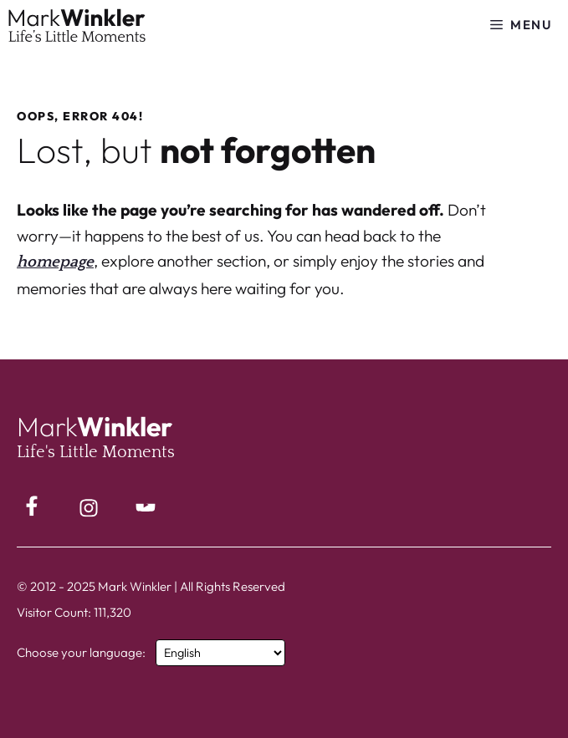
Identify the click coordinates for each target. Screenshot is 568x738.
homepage (55, 262)
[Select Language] (220, 652)
